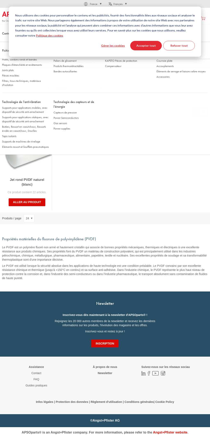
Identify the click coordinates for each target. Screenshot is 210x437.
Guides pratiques (36, 385)
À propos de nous (105, 367)
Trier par (7, 112)
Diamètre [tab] (9, 88)
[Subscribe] (104, 343)
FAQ (36, 379)
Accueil (6, 40)
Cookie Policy (164, 401)
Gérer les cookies (113, 45)
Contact (36, 373)
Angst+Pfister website (170, 432)
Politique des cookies (49, 35)
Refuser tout (179, 45)
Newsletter (105, 373)
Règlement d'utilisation (106, 401)
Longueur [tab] (61, 88)
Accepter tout (146, 45)
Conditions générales (139, 401)
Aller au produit (27, 202)
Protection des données (72, 401)
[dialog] (105, 32)
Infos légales (44, 401)
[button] (92, 4)
